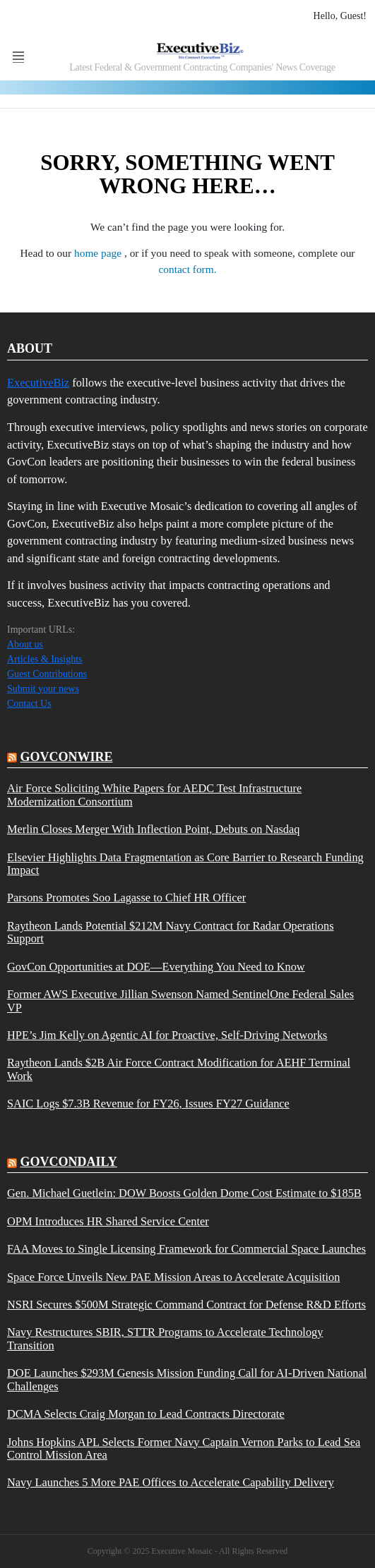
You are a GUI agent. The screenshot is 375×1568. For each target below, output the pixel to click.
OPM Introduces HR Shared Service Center (108, 1221)
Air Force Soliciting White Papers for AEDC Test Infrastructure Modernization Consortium (154, 795)
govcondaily (68, 1162)
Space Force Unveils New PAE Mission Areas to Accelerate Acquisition (173, 1277)
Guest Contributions (47, 674)
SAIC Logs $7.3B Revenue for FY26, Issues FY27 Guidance (148, 1104)
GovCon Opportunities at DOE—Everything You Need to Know (156, 967)
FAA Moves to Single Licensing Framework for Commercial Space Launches (186, 1249)
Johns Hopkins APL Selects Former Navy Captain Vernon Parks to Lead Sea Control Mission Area (183, 1448)
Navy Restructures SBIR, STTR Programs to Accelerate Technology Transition (165, 1338)
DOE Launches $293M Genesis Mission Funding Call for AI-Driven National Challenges (187, 1379)
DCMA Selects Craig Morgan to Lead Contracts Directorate (146, 1414)
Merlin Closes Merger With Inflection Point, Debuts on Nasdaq (153, 829)
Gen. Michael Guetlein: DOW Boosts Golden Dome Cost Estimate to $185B (184, 1193)
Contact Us (29, 703)
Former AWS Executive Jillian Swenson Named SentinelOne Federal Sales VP (180, 1001)
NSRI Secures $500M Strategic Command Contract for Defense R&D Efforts (186, 1305)
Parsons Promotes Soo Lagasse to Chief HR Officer (126, 898)
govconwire (66, 757)
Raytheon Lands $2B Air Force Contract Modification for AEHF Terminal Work (178, 1069)
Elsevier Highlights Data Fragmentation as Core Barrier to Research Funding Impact (185, 864)
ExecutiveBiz (38, 382)
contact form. (187, 269)
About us (25, 644)
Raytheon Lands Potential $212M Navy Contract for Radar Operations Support (170, 932)
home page (99, 253)
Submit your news (43, 688)
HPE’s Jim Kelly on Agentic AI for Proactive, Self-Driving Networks (167, 1035)
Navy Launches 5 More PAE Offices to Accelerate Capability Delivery (170, 1482)
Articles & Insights (45, 659)
